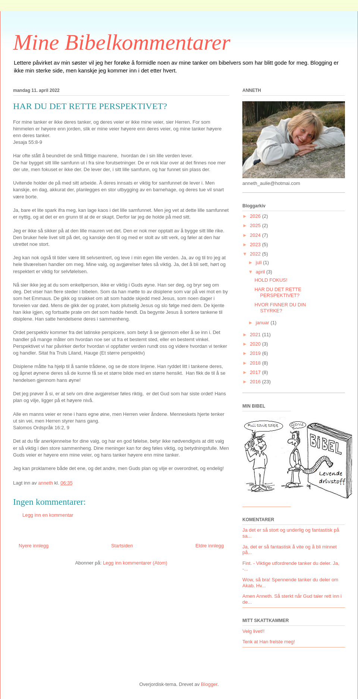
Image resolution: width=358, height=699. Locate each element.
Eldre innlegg (209, 545)
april (261, 272)
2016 (256, 381)
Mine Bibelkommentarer (121, 42)
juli (259, 262)
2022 (256, 254)
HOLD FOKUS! (270, 280)
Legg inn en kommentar (47, 515)
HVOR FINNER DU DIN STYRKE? (280, 307)
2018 (256, 363)
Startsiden (122, 545)
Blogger (209, 684)
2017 (256, 372)
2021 (256, 334)
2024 (256, 235)
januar (263, 322)
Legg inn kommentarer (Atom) (135, 563)
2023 (256, 244)
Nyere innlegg (33, 545)
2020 (256, 344)
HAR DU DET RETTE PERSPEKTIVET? (277, 292)
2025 (256, 225)
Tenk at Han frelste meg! (268, 641)
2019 (256, 353)
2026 (256, 216)
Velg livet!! (253, 631)
